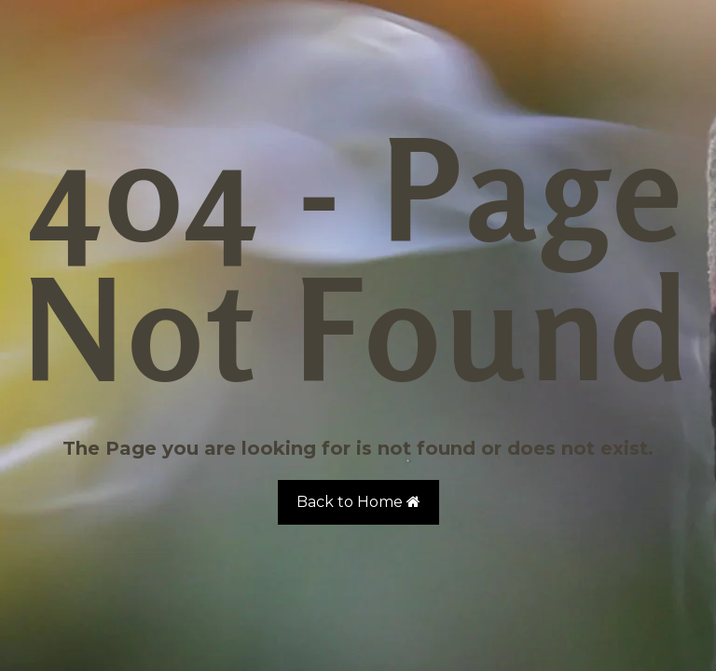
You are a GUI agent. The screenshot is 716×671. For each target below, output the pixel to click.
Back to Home (358, 502)
